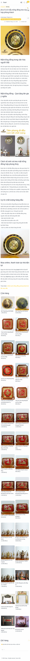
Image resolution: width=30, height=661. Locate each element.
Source (17, 658)
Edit (19, 658)
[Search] (24, 2)
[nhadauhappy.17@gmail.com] (6, 17)
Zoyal (4, 2)
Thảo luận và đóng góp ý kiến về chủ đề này (10, 19)
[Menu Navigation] (1, 2)
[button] (21, 2)
